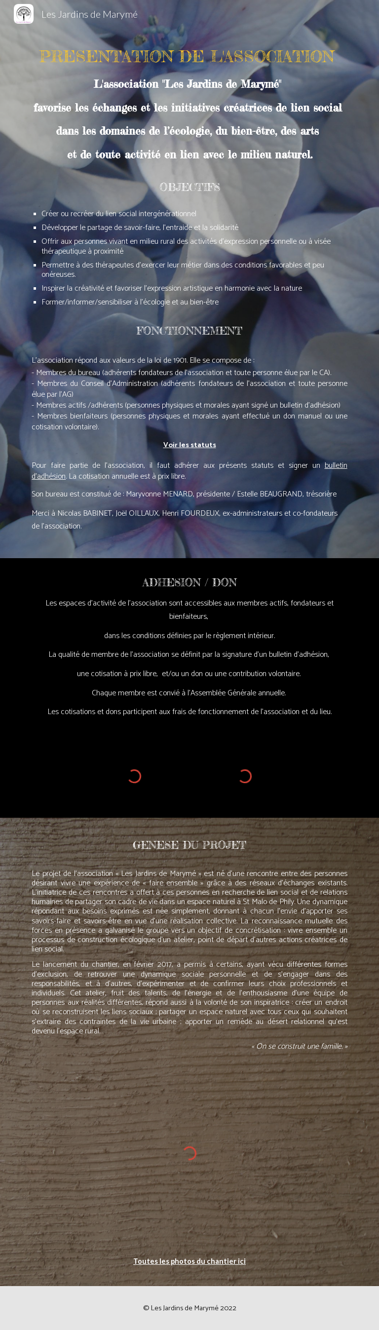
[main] (189, 292)
